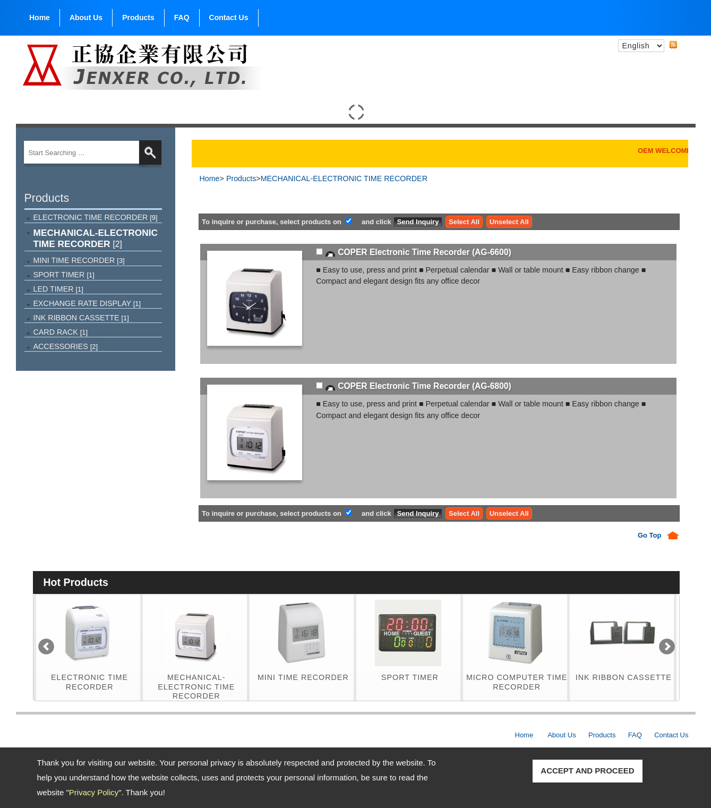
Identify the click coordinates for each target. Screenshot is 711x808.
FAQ (182, 17)
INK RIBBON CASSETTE (81, 317)
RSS (682, 44)
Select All (464, 222)
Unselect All (509, 222)
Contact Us (229, 17)
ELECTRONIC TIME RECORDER (95, 217)
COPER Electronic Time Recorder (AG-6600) (424, 252)
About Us (86, 15)
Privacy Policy (93, 792)
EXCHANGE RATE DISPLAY (87, 303)
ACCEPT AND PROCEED (587, 770)
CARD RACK (60, 332)
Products (138, 15)
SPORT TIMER (64, 274)
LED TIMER (58, 289)
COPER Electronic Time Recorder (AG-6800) (424, 385)
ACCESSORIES (65, 346)
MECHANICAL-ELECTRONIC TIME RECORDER (95, 238)
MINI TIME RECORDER (79, 260)
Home (39, 17)
